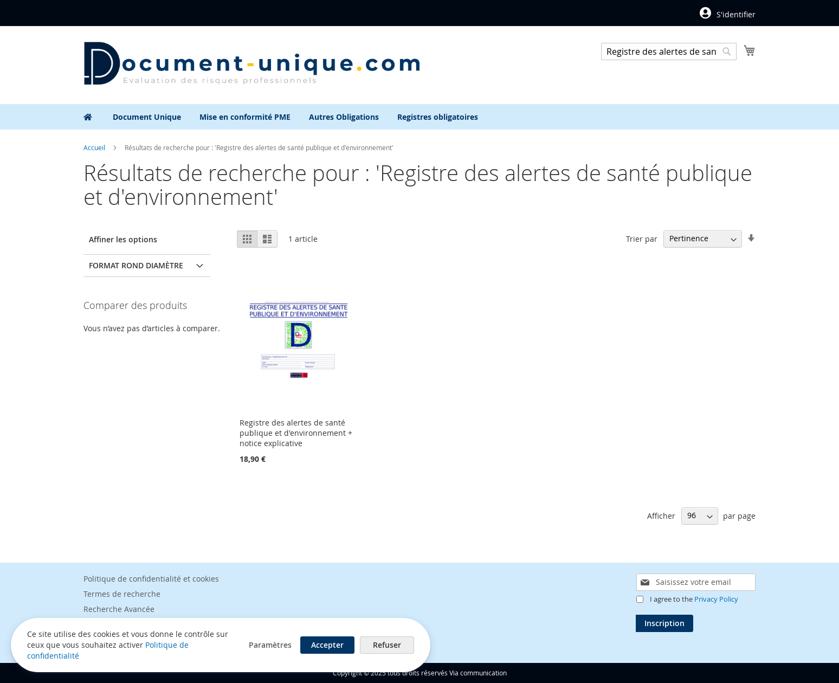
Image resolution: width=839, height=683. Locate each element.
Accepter (327, 645)
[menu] (419, 117)
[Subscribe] (664, 623)
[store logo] (251, 64)
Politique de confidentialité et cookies (151, 579)
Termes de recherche (121, 594)
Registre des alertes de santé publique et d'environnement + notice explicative (296, 432)
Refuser (387, 645)
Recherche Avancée (118, 609)
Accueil (95, 147)
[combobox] (669, 51)
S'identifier (736, 14)
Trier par (641, 238)
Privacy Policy (716, 599)
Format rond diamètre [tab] (136, 265)
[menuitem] (147, 117)
